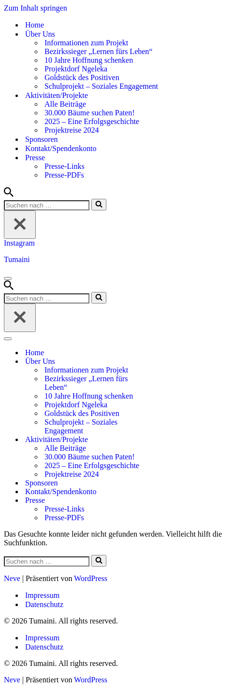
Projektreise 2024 (71, 130)
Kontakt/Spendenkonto (61, 148)
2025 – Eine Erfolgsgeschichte (91, 121)
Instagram (19, 243)
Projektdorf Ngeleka (75, 69)
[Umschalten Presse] (173, 501)
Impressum (42, 595)
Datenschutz (44, 604)
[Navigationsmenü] (8, 278)
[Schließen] (20, 224)
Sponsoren (41, 139)
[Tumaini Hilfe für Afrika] (117, 259)
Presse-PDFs (64, 175)
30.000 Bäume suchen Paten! (89, 113)
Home (34, 25)
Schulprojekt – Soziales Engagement (101, 86)
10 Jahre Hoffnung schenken (88, 60)
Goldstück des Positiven (81, 77)
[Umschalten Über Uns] (173, 362)
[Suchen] (9, 194)
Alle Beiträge (65, 104)
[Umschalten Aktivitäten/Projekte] (173, 440)
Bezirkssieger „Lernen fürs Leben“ (98, 51)
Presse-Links (64, 166)
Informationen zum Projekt (86, 43)
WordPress (90, 578)
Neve (12, 578)
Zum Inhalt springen (35, 8)
